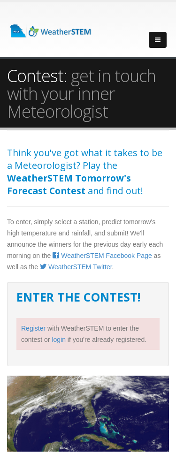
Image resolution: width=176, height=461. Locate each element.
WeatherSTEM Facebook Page (102, 255)
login (59, 339)
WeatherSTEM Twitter (76, 267)
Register (33, 328)
